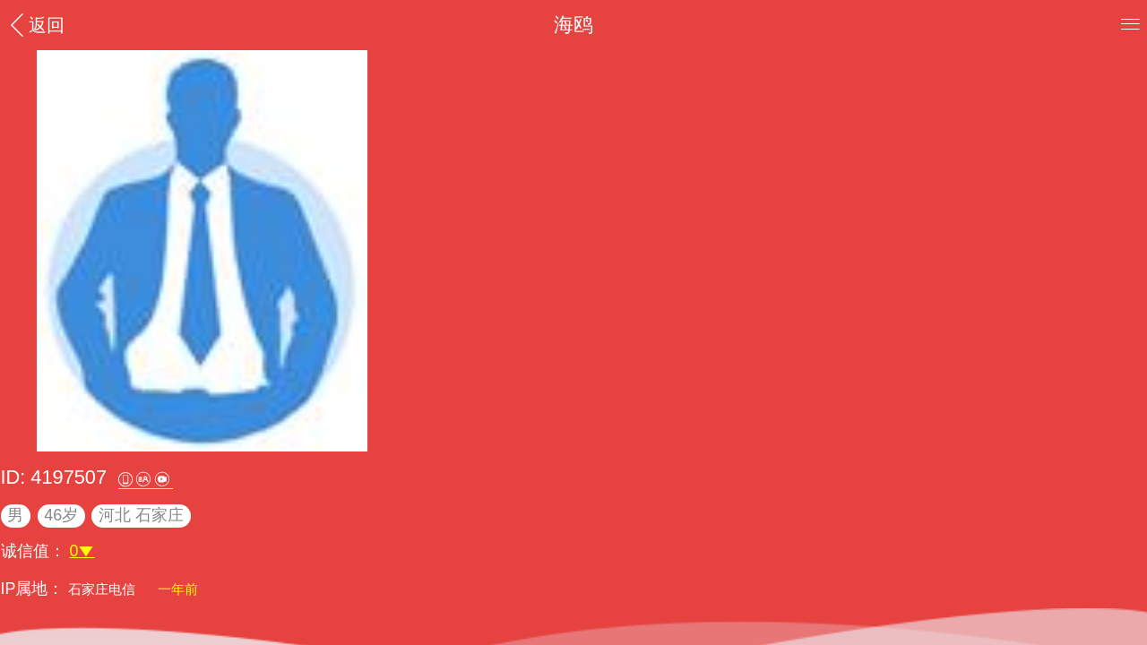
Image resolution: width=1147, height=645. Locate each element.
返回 (35, 24)
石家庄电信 (103, 589)
